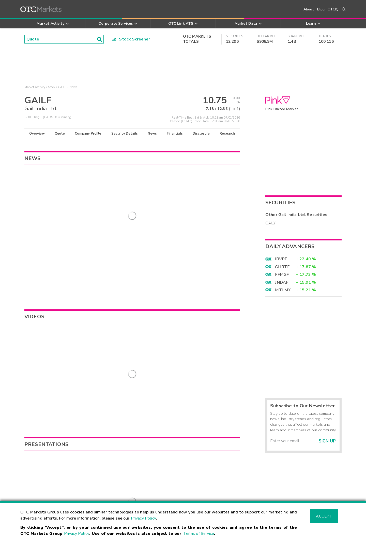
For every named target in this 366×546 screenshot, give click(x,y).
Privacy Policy (143, 518)
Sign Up (327, 441)
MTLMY (283, 290)
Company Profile (88, 133)
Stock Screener (131, 39)
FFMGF (282, 274)
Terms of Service (198, 533)
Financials (175, 133)
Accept (324, 516)
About (308, 9)
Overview (36, 133)
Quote (60, 133)
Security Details (124, 133)
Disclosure (201, 133)
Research (227, 133)
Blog (321, 9)
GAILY (270, 223)
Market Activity (34, 87)
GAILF (62, 87)
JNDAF (281, 282)
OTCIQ (333, 9)
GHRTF (282, 267)
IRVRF (281, 259)
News (152, 133)
